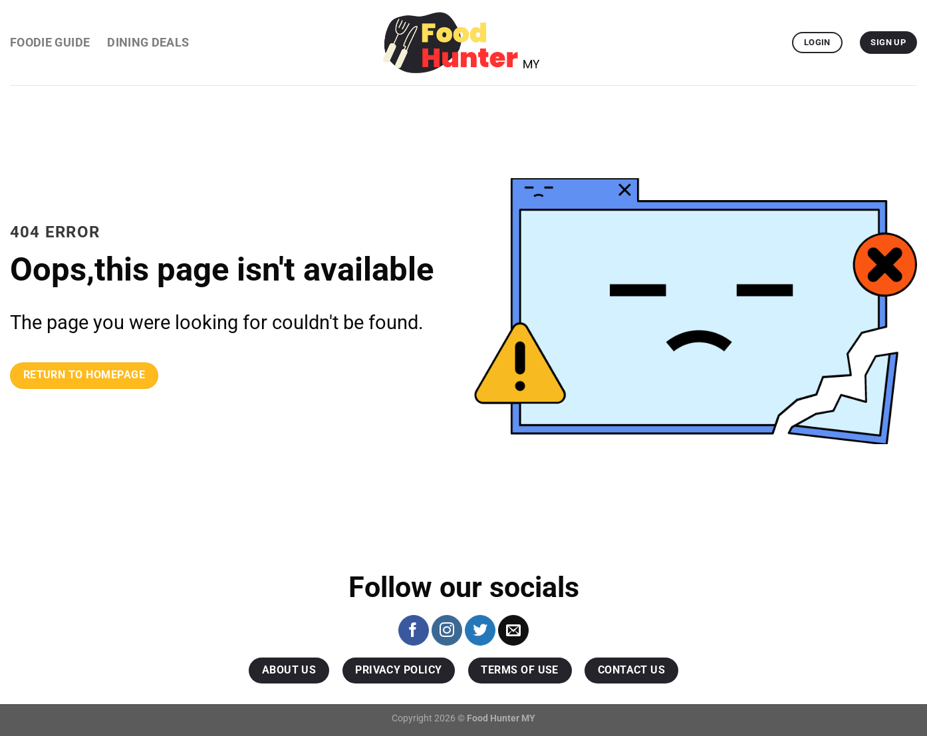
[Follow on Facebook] (413, 630)
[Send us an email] (513, 630)
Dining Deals (148, 42)
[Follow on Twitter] (480, 630)
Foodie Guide (50, 42)
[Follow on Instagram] (447, 630)
